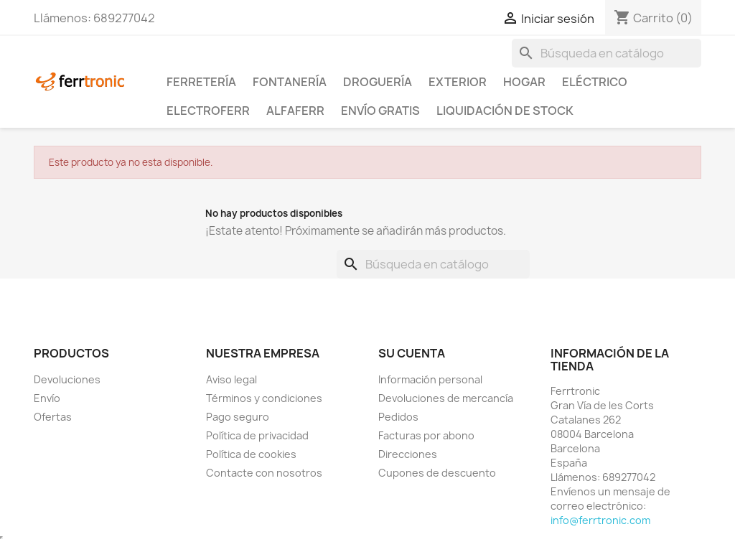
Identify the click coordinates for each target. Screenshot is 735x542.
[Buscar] (606, 53)
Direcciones (407, 454)
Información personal (430, 379)
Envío (47, 398)
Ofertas (53, 417)
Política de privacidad (257, 435)
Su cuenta (411, 353)
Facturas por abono (426, 435)
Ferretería (201, 82)
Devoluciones (67, 379)
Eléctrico (594, 82)
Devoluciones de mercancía (445, 398)
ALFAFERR (295, 110)
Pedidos (398, 417)
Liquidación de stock (505, 110)
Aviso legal (231, 379)
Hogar (524, 82)
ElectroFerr (208, 110)
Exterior (458, 82)
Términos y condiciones (264, 398)
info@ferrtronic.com (600, 520)
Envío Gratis (380, 110)
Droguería (377, 82)
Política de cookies (251, 454)
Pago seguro (237, 417)
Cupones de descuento (437, 473)
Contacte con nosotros (264, 473)
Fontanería (290, 82)
